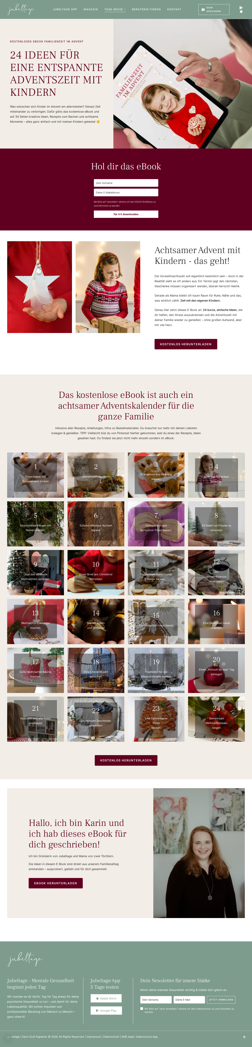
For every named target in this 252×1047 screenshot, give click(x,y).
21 (35, 708)
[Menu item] (65, 9)
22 (96, 710)
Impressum (94, 1036)
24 (216, 708)
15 (156, 615)
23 (156, 708)
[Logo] (21, 9)
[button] (125, 9)
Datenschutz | (112, 1036)
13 (35, 613)
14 (95, 613)
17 (35, 662)
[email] (126, 192)
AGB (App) (129, 1036)
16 (216, 613)
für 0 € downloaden (126, 214)
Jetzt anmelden (221, 999)
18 (95, 662)
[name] (126, 183)
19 (156, 662)
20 (216, 659)
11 (156, 564)
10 (95, 564)
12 (216, 562)
